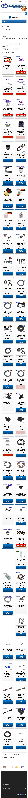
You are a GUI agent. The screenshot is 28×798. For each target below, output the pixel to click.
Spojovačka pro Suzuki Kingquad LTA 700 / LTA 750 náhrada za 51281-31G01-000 (21, 674)
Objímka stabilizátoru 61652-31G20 (21, 517)
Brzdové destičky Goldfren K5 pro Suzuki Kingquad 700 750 (7, 450)
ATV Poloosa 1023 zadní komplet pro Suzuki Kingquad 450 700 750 (21, 697)
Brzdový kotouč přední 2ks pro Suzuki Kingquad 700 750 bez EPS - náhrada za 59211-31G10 (21, 451)
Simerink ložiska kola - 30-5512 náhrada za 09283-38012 (21, 290)
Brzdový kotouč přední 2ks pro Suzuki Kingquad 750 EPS (7, 472)
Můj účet (4, 773)
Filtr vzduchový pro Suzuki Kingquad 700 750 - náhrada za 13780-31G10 (7, 200)
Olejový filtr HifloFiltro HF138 (8, 153)
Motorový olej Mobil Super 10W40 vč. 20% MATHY (8, 89)
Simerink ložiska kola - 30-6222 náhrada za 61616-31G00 (21, 381)
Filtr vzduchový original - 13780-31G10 (21, 177)
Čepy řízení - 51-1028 (7, 244)
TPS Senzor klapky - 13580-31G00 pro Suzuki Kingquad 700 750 (8, 495)
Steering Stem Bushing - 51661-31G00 (21, 718)
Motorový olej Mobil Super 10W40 (21, 67)
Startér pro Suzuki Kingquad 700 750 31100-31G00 (7, 584)
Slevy (4, 36)
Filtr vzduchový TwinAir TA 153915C (21, 199)
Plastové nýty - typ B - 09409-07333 (21, 403)
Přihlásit (25, 1)
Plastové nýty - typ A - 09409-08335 (8, 426)
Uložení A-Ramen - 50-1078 (21, 266)
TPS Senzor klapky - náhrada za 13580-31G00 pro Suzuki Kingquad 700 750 (21, 496)
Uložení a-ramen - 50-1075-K (7, 334)
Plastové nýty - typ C (21, 425)
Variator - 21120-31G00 (21, 649)
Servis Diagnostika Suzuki (7, 673)
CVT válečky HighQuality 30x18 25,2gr (21, 540)
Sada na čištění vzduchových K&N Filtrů (21, 222)
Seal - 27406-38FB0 (21, 740)
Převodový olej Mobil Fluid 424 (21, 87)
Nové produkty (7, 32)
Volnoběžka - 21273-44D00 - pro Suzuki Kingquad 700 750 (8, 607)
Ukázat (3, 46)
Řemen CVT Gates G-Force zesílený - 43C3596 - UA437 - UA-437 (21, 155)
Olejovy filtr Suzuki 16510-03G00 (21, 131)
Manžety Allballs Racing (7, 402)
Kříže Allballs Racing (21, 605)
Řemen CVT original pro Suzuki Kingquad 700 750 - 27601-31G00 (7, 178)
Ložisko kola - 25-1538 (8, 289)
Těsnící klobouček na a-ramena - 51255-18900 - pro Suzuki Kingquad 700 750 (21, 337)
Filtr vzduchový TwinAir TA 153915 (8, 222)
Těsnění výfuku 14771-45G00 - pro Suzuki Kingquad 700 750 (8, 541)
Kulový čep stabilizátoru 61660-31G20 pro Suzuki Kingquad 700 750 (7, 518)
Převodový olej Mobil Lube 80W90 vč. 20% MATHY (8, 131)
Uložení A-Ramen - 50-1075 (21, 312)
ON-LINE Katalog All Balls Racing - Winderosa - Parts (7, 68)
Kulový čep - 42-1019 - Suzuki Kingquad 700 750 (21, 245)
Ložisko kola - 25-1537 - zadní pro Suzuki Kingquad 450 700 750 (21, 359)
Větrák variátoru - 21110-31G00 (8, 649)
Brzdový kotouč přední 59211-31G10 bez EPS (21, 472)
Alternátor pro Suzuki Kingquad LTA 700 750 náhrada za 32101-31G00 (21, 585)
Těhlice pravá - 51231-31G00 (21, 627)
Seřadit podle (4, 44)
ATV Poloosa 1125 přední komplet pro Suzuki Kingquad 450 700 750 (7, 697)
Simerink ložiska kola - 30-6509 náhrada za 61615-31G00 (7, 381)
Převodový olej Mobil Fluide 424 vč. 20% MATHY (7, 110)
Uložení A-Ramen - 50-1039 (7, 266)
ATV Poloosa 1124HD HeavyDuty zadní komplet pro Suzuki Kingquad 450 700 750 (8, 720)
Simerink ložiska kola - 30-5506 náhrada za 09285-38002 (7, 313)
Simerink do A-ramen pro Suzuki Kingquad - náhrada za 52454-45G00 (7, 359)
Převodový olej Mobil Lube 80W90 (21, 110)
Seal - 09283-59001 (7, 740)
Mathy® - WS (21, 560)
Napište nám (20, 1)
